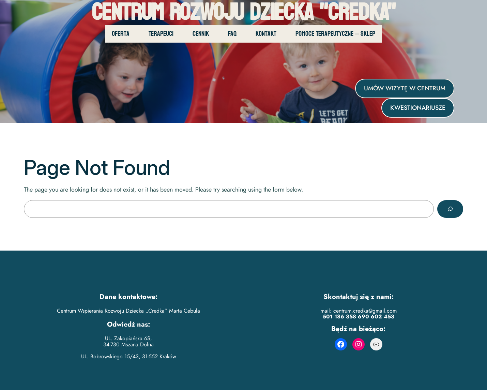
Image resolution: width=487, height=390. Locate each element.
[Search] (450, 209)
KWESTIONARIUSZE (417, 107)
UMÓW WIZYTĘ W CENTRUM (404, 88)
